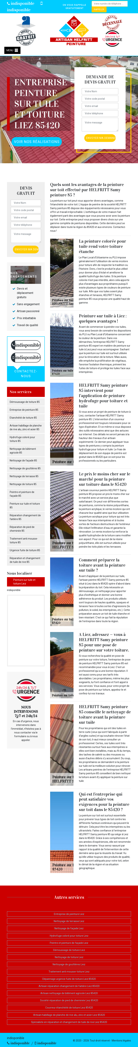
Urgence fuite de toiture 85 (25, 550)
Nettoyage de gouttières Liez (69, 964)
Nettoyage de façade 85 (23, 460)
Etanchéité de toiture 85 (23, 417)
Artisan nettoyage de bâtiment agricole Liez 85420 (69, 993)
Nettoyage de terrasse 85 (24, 476)
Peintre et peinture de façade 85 (22, 494)
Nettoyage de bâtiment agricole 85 (23, 450)
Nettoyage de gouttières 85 (25, 468)
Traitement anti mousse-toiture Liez (69, 971)
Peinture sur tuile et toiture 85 (25, 505)
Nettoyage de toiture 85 (23, 484)
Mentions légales (121, 1040)
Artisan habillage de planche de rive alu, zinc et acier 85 (26, 427)
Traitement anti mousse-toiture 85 (24, 540)
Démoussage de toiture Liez (69, 950)
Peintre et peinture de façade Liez (69, 942)
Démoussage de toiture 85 (25, 401)
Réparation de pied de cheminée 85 (22, 529)
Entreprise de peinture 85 (24, 409)
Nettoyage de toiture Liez (69, 957)
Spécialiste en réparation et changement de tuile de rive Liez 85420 (69, 1022)
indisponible (20, 3)
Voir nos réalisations (36, 142)
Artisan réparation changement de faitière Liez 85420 (69, 986)
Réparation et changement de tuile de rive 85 (25, 560)
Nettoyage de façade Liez (69, 928)
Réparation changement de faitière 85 (25, 517)
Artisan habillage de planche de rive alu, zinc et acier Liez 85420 (69, 1014)
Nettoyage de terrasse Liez (69, 921)
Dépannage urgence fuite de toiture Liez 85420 (69, 978)
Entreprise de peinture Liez (69, 914)
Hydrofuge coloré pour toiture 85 (22, 439)
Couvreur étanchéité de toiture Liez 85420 (69, 1007)
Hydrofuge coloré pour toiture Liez (69, 935)
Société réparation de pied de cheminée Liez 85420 (69, 1000)
